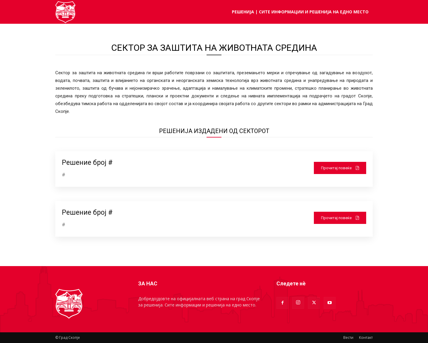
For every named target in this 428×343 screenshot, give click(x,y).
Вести (348, 337)
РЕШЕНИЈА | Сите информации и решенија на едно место (300, 12)
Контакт (366, 337)
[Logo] (65, 12)
